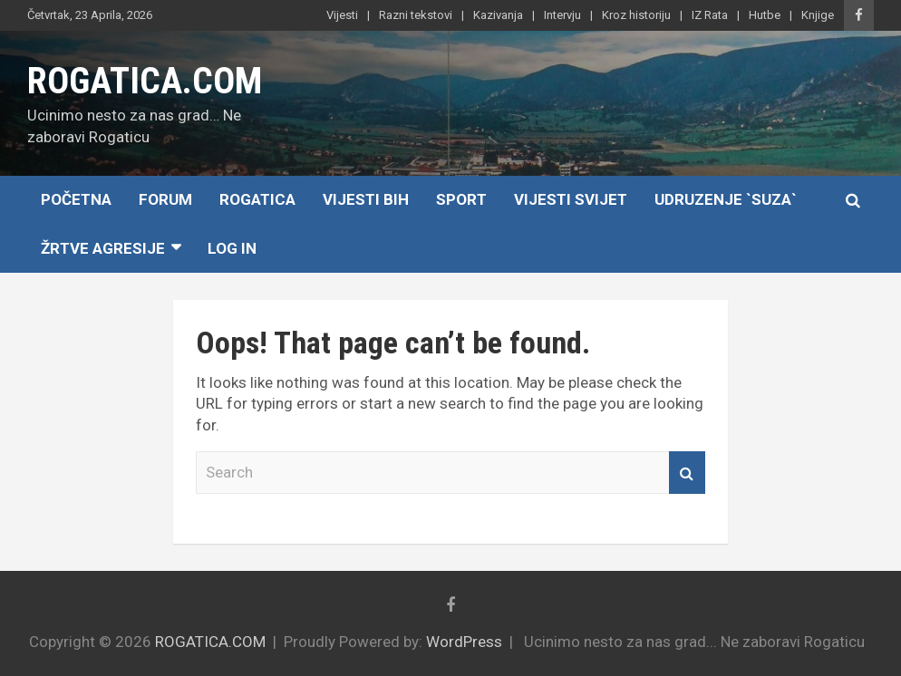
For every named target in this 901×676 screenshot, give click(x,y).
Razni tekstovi (415, 15)
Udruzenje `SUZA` (725, 199)
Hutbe (764, 15)
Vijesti (342, 15)
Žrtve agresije (103, 248)
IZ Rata (710, 15)
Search (687, 473)
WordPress (464, 642)
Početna (76, 199)
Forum (165, 199)
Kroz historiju (636, 15)
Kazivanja (498, 15)
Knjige (817, 15)
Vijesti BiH (366, 199)
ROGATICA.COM (144, 81)
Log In (232, 248)
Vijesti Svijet (570, 199)
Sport (461, 199)
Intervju (562, 15)
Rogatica (257, 199)
